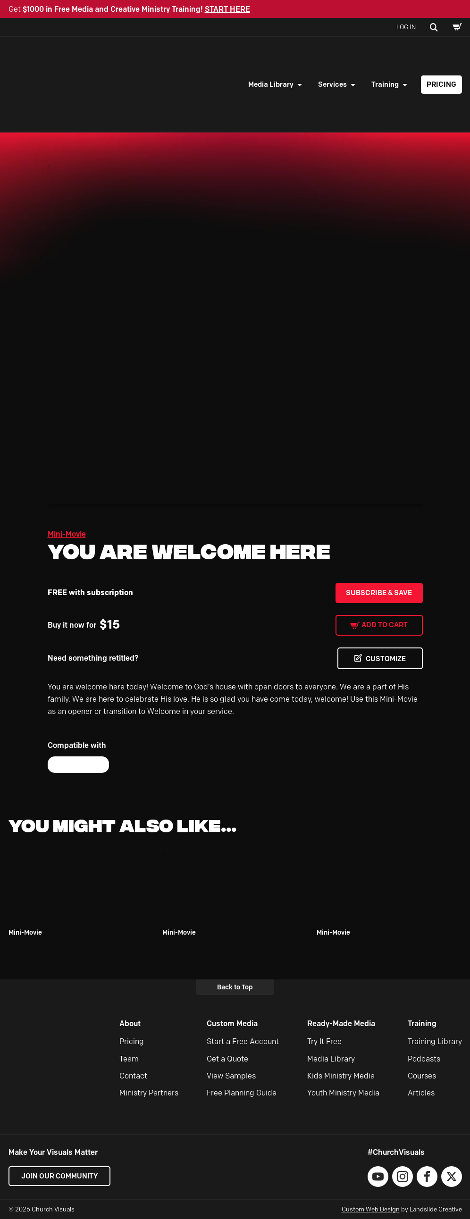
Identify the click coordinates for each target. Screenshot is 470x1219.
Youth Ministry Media (343, 1093)
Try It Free (324, 1041)
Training (385, 84)
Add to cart (384, 625)
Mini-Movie (67, 534)
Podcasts (424, 1058)
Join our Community (60, 1176)
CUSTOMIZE (384, 659)
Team (129, 1058)
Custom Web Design (371, 1209)
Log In (406, 27)
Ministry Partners (148, 1093)
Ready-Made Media (341, 1023)
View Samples (231, 1075)
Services (332, 84)
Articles (421, 1093)
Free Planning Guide (242, 1093)
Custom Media (232, 1023)
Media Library (271, 84)
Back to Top (235, 987)
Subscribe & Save (379, 593)
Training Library (435, 1041)
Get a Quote (227, 1058)
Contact (133, 1075)
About (130, 1023)
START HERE (227, 9)
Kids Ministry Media (341, 1075)
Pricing (441, 84)
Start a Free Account (243, 1041)
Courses (422, 1075)
